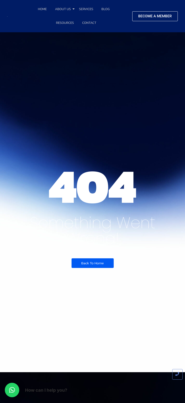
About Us (64, 9)
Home (42, 9)
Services (86, 9)
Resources (65, 22)
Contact (89, 22)
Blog (105, 9)
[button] (12, 390)
